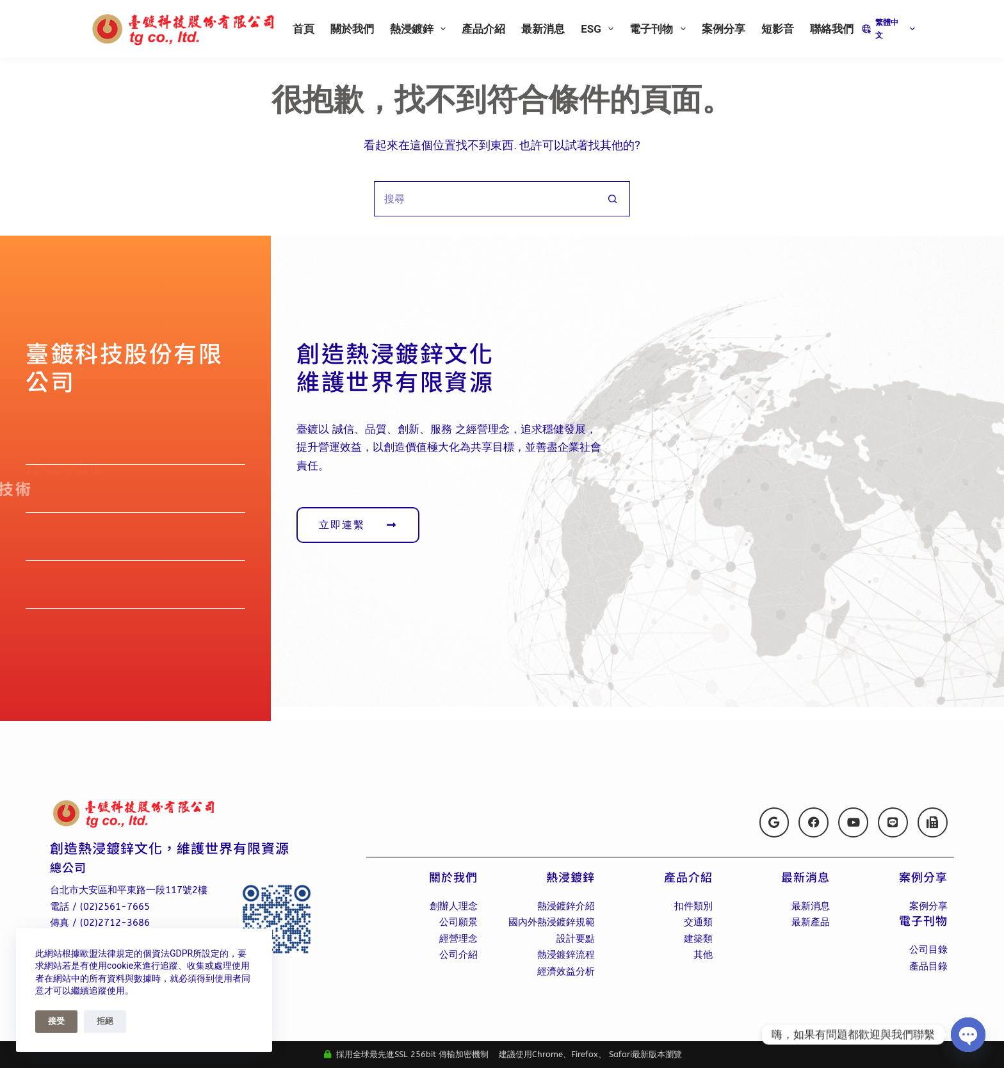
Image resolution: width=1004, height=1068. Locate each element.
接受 (56, 1021)
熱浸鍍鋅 (420, 28)
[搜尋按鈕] (612, 198)
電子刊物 (659, 28)
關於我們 (352, 28)
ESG (600, 28)
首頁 (303, 28)
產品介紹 (483, 28)
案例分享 (723, 28)
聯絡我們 (832, 28)
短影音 (777, 28)
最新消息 (543, 28)
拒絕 (105, 1021)
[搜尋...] (484, 198)
